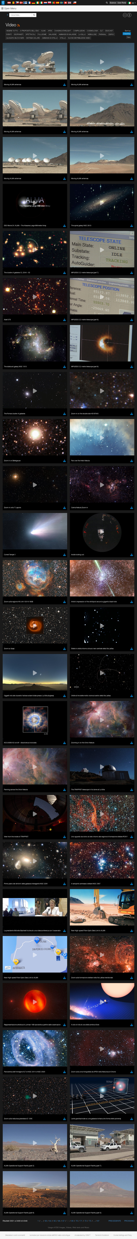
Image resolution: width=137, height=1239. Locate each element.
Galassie (52, 34)
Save (8, 458)
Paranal (102, 34)
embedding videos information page (61, 364)
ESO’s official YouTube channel (63, 359)
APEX (50, 31)
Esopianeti (18, 34)
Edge (10, 413)
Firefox (10, 416)
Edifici (111, 34)
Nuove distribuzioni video (79, 38)
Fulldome (42, 34)
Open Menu (8, 8)
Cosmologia (92, 31)
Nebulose (92, 34)
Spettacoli (30, 34)
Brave (10, 408)
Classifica (126, 34)
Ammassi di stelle (50, 38)
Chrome (11, 411)
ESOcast (109, 31)
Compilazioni (79, 31)
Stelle (63, 38)
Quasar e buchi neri (15, 38)
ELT (101, 31)
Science (113, 3)
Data (128, 37)
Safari (10, 418)
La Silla (82, 34)
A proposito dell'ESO (29, 31)
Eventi (9, 34)
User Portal (122, 3)
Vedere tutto (12, 31)
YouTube (6, 359)
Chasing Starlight (62, 31)
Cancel (21, 458)
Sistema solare (33, 38)
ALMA (43, 31)
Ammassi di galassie (67, 34)
